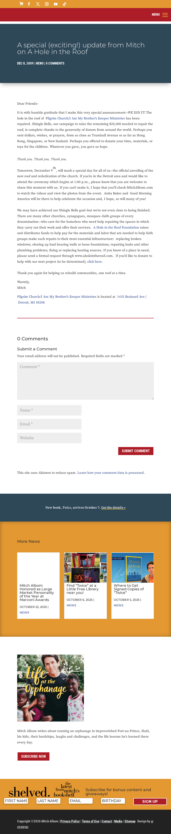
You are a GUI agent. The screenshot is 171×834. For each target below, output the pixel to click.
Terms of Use (90, 817)
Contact (107, 817)
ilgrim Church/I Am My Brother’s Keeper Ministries (86, 114)
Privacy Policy (70, 817)
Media (118, 817)
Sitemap (129, 817)
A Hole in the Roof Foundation (116, 223)
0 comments (55, 60)
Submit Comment (136, 447)
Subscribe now (33, 753)
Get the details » (113, 504)
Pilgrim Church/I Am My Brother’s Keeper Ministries (56, 293)
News (40, 60)
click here (94, 258)
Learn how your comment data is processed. (111, 469)
